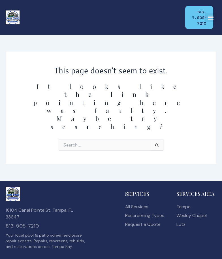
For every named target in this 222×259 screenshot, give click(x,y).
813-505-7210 (22, 225)
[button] (210, 17)
